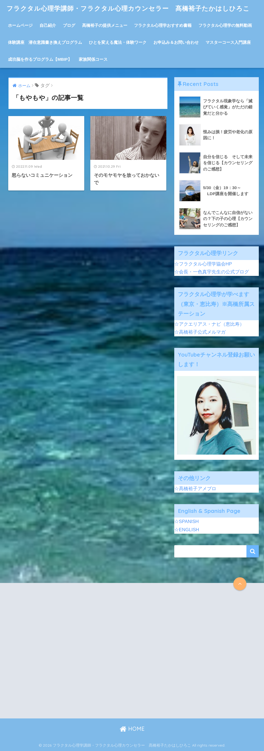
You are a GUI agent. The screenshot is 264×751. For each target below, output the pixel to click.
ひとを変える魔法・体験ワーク (118, 42)
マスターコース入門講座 (228, 42)
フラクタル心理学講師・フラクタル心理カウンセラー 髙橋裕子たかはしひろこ (128, 8)
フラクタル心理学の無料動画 (225, 25)
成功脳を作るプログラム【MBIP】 (40, 59)
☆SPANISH (186, 521)
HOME (132, 728)
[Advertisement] (69, 655)
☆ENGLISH (186, 529)
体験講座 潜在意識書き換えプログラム (45, 42)
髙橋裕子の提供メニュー (104, 25)
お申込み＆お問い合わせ (176, 42)
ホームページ (20, 25)
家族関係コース (93, 59)
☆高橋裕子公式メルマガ (200, 332)
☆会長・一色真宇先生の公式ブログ (211, 272)
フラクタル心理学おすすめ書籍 (163, 25)
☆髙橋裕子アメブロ (195, 488)
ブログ (69, 25)
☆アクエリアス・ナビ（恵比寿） (209, 324)
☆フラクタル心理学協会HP (203, 264)
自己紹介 (48, 25)
